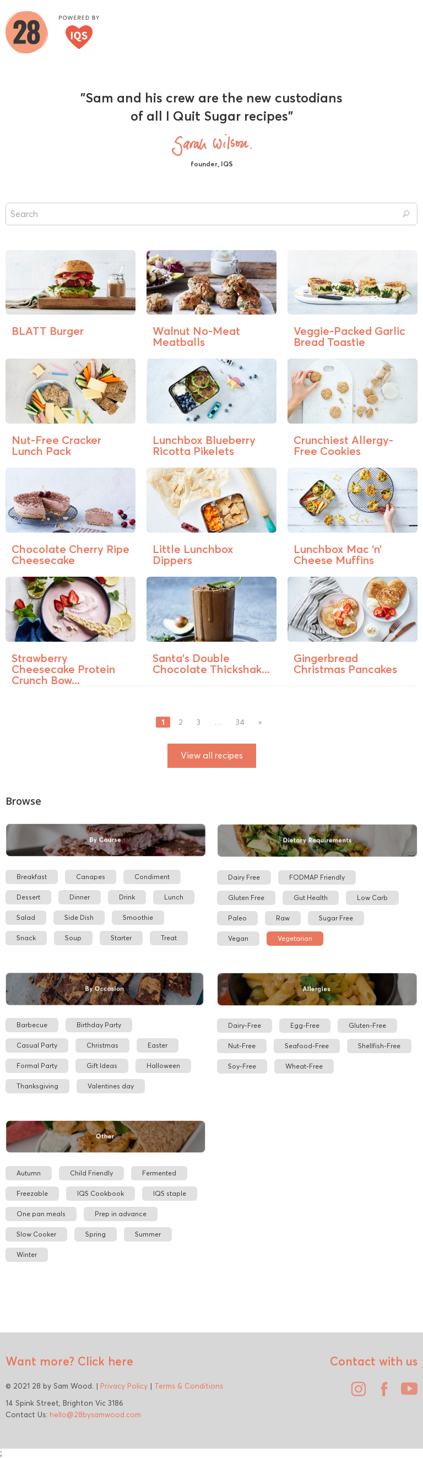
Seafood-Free (307, 1046)
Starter (121, 938)
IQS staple (169, 1193)
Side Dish (79, 917)
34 (240, 722)
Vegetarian (295, 938)
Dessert (28, 897)
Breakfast (32, 876)
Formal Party (37, 1065)
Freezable (32, 1193)
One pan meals (41, 1214)
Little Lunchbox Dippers (193, 554)
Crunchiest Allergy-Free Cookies (343, 445)
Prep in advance (121, 1214)
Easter (157, 1045)
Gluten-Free (367, 1025)
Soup (73, 938)
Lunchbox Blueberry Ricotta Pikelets (204, 445)
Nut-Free (242, 1046)
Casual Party (37, 1045)
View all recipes (212, 755)
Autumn (29, 1173)
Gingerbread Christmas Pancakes (345, 663)
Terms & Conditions (188, 1385)
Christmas (102, 1045)
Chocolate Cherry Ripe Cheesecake (70, 554)
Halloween (163, 1065)
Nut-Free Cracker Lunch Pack (56, 445)
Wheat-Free (304, 1066)
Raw (283, 918)
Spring (95, 1234)
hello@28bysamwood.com (95, 1414)
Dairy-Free (244, 1025)
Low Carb (372, 897)
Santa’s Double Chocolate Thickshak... (211, 663)
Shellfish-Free (379, 1046)
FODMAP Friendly (317, 877)
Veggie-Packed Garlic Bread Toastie (349, 336)
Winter (27, 1254)
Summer (148, 1234)
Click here (103, 1361)
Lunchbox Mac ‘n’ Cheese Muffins (338, 554)
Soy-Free (242, 1066)
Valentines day (111, 1086)
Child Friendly (91, 1173)
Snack (26, 938)
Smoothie (138, 917)
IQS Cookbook (100, 1193)
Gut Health (311, 897)
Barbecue (32, 1025)
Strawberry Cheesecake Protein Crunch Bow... (63, 669)
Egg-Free (304, 1025)
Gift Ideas (101, 1065)
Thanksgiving (37, 1086)
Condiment (152, 876)
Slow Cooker (36, 1234)
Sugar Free (336, 918)
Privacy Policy (124, 1385)
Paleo (237, 918)
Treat (169, 938)
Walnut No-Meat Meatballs (196, 336)
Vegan (238, 938)
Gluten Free (246, 897)
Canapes (90, 876)
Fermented (159, 1173)
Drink (127, 897)
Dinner (79, 897)
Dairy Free (244, 877)
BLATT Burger (48, 331)
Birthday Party (99, 1025)
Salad (26, 917)
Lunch (173, 897)
